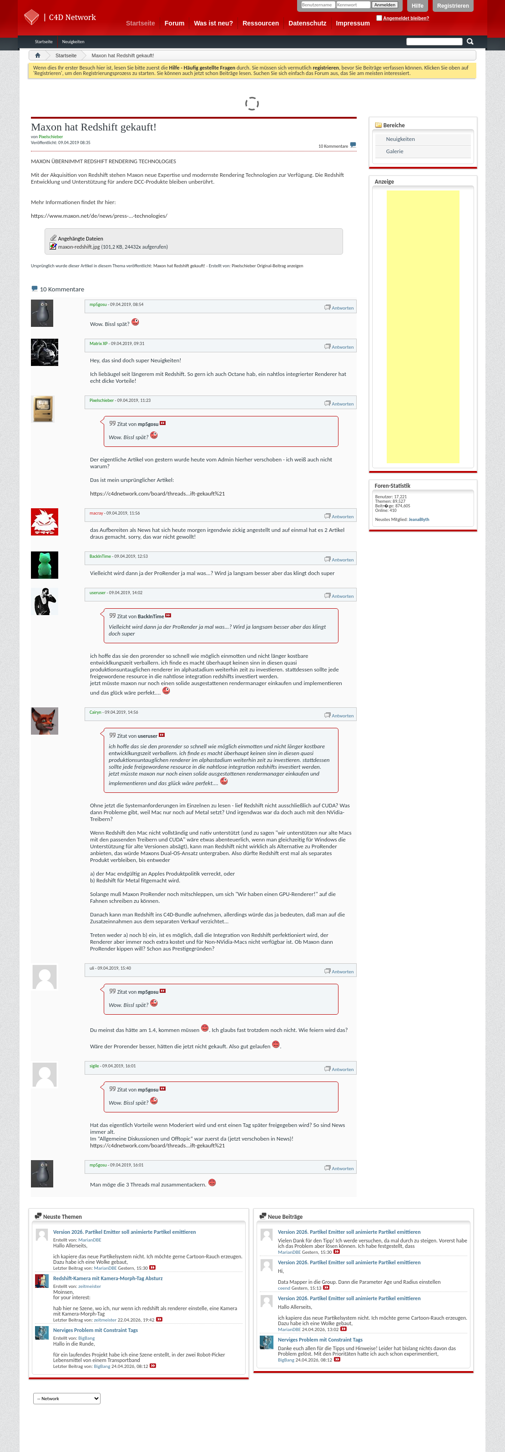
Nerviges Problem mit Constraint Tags (95, 1330)
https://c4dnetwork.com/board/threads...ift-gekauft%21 (157, 493)
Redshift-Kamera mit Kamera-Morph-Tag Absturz (108, 1278)
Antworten (338, 308)
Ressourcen (260, 23)
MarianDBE (89, 1240)
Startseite (140, 23)
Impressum (353, 23)
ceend (284, 1288)
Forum (175, 23)
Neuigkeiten (73, 42)
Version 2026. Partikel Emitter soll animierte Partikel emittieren (124, 1232)
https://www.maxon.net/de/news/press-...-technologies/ (99, 215)
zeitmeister (89, 1286)
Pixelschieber (244, 266)
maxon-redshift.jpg (79, 247)
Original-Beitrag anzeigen (280, 266)
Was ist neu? (213, 23)
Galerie (395, 151)
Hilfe (418, 6)
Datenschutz (307, 23)
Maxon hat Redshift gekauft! (179, 266)
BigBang (86, 1338)
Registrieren (453, 6)
